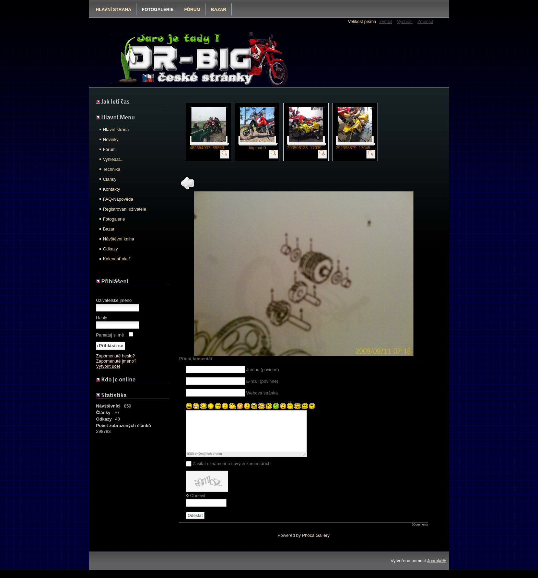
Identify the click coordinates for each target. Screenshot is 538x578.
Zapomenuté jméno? (116, 361)
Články (109, 179)
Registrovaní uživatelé (124, 209)
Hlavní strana (113, 9)
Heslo (101, 317)
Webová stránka (262, 393)
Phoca (308, 543)
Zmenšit (425, 21)
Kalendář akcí (116, 258)
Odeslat (195, 523)
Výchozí (405, 21)
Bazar (218, 9)
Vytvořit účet (108, 366)
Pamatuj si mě (110, 335)
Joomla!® (436, 568)
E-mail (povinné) (262, 381)
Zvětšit (385, 21)
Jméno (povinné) (262, 369)
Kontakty (111, 189)
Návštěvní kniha (118, 238)
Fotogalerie (158, 9)
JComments (420, 532)
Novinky (111, 139)
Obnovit (197, 503)
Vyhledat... (113, 159)
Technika (111, 169)
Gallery (323, 543)
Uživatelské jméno (114, 300)
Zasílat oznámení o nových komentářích (231, 471)
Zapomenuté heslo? (115, 355)
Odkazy (110, 248)
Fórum (192, 9)
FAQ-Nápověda (118, 199)
